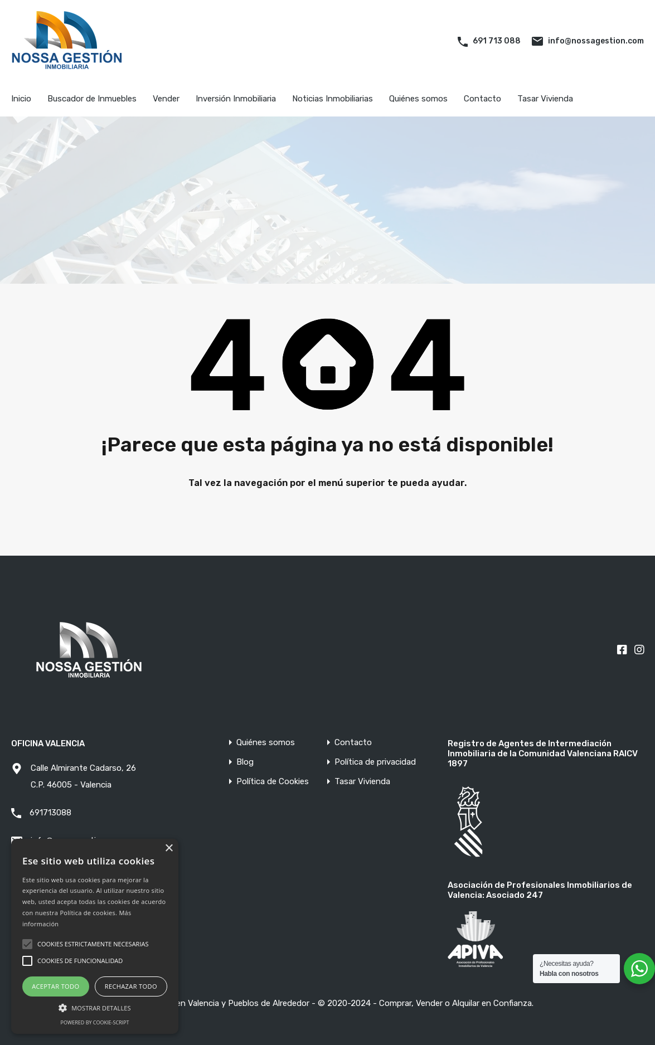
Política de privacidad (375, 762)
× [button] (168, 848)
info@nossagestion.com (596, 41)
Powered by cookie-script (95, 1022)
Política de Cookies (272, 781)
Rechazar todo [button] (131, 986)
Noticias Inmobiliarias (332, 99)
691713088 (50, 813)
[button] (94, 1007)
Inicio (21, 99)
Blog (245, 762)
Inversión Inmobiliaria (236, 99)
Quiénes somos (418, 99)
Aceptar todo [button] (55, 986)
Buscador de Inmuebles (92, 99)
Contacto (482, 99)
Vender (166, 99)
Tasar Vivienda (545, 99)
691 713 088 (497, 41)
